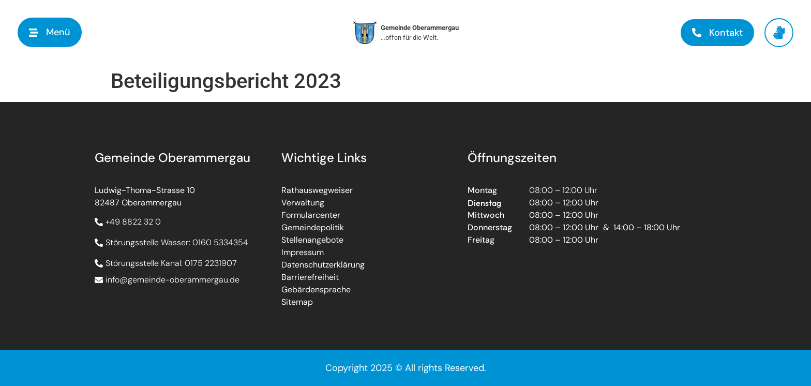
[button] (50, 32)
